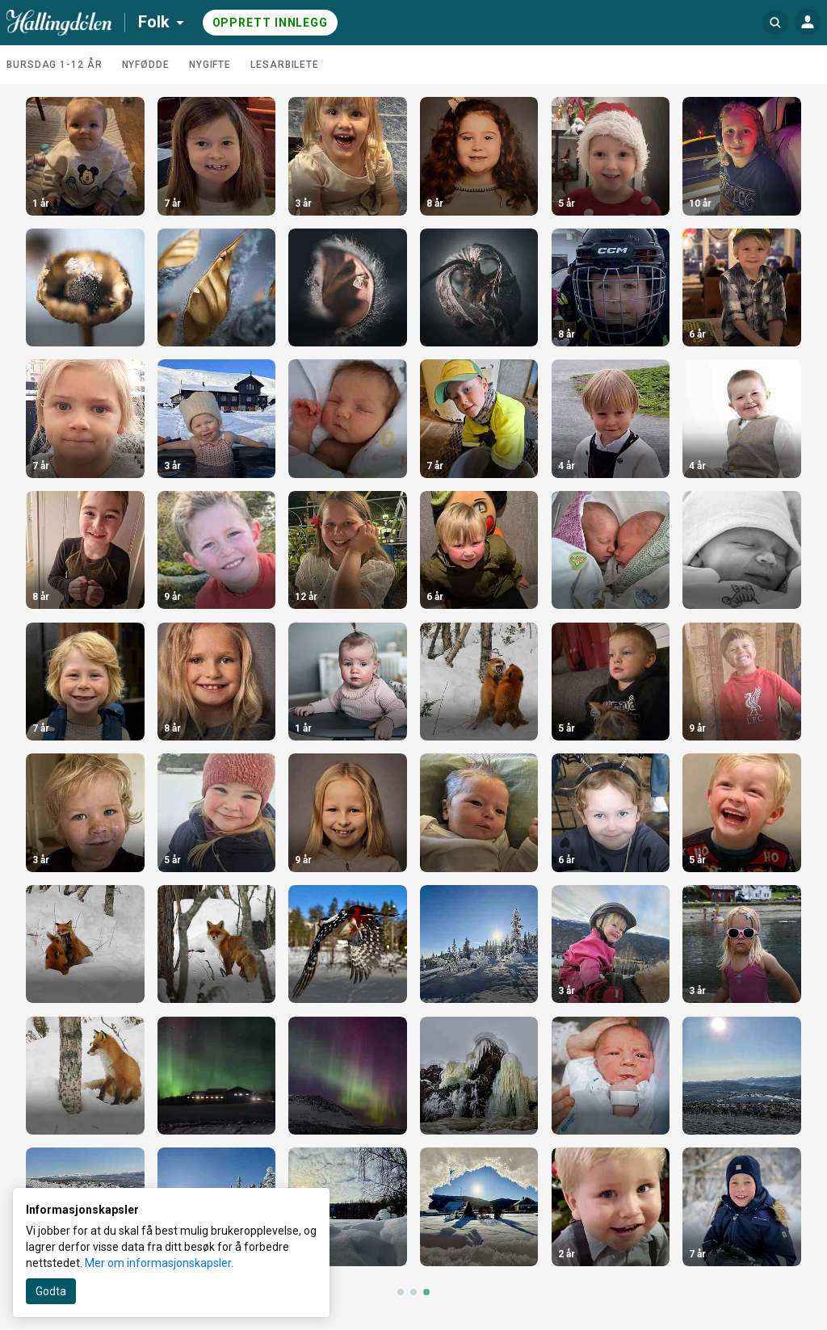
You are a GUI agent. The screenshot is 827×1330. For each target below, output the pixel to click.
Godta (51, 1291)
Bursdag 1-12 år (54, 64)
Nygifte (210, 64)
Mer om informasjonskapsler (158, 1263)
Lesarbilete (284, 64)
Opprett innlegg (270, 22)
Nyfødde (146, 64)
